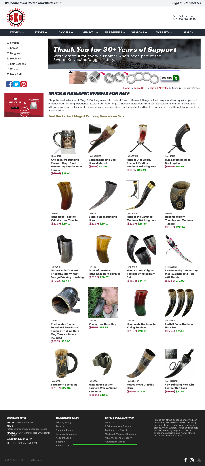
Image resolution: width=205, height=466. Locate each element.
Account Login (64, 438)
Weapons (139, 32)
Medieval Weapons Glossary (120, 434)
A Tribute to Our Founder (118, 426)
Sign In (177, 3)
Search (188, 32)
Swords (17, 32)
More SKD (164, 32)
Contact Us (192, 3)
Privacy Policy (63, 422)
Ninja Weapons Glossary (118, 438)
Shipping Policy (64, 430)
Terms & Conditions (66, 434)
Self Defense (115, 32)
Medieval (90, 32)
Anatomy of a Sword (116, 430)
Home (126, 88)
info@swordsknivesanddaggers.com (27, 429)
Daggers (66, 32)
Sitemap (60, 441)
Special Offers (64, 445)
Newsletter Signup (115, 441)
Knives (41, 32)
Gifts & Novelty (159, 88)
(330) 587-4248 (24, 422)
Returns (60, 426)
